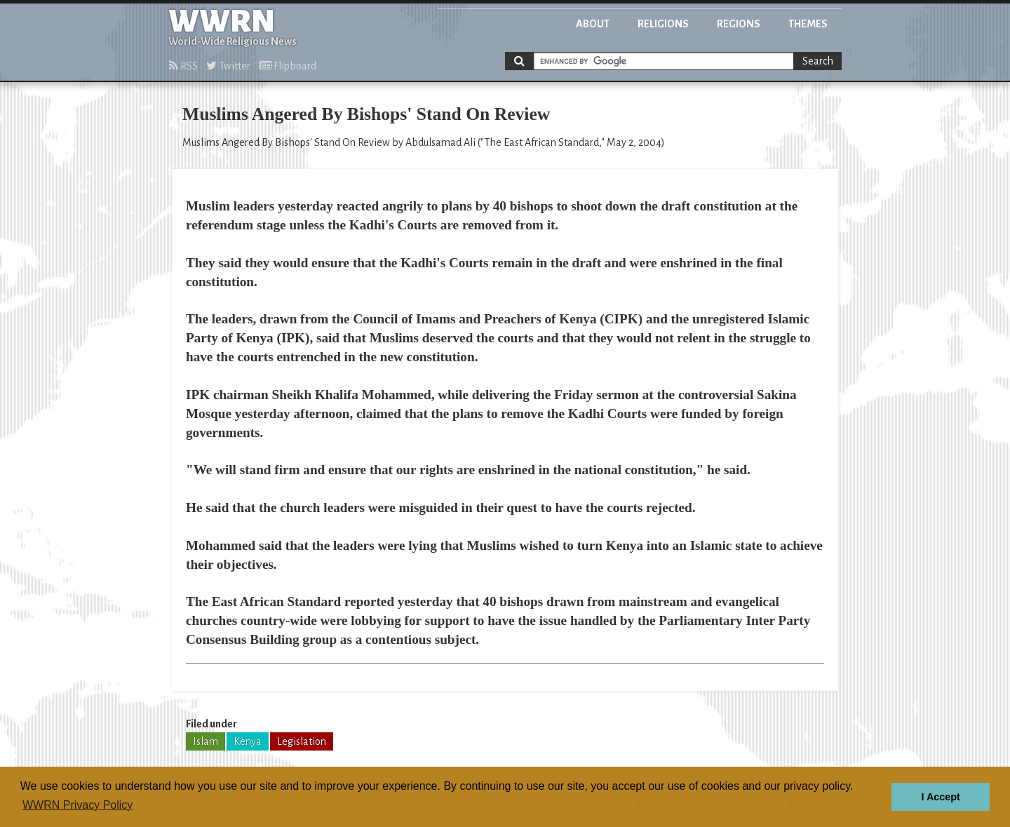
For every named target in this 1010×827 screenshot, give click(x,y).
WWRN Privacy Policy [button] (77, 805)
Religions (663, 23)
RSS (183, 66)
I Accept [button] (940, 796)
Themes (808, 23)
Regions (738, 23)
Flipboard (287, 66)
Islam (205, 741)
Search (817, 61)
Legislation (301, 741)
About (593, 23)
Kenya (248, 741)
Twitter (228, 66)
